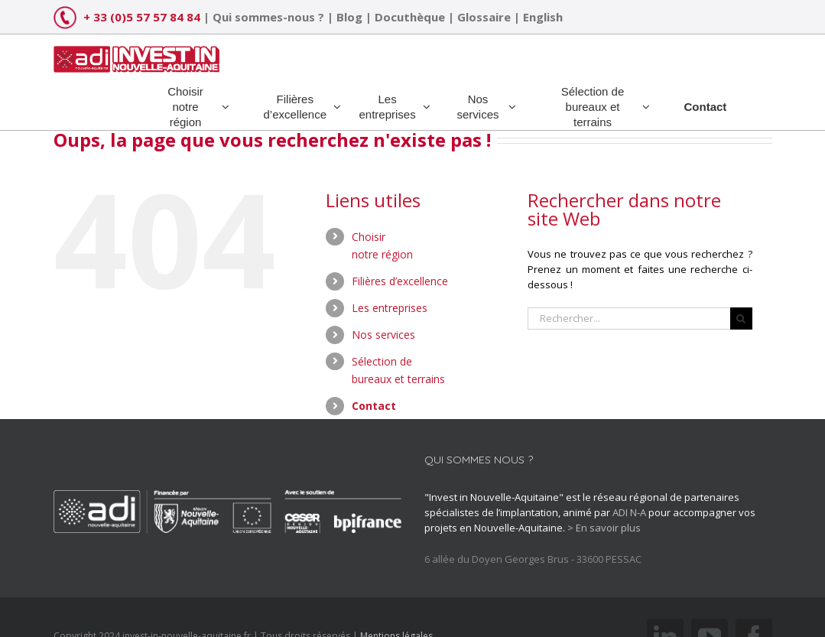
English (543, 16)
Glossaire (484, 16)
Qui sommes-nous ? (268, 16)
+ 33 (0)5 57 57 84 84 (141, 16)
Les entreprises (389, 308)
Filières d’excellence (400, 281)
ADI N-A (629, 512)
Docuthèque (410, 16)
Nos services (383, 334)
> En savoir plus (604, 528)
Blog (349, 16)
